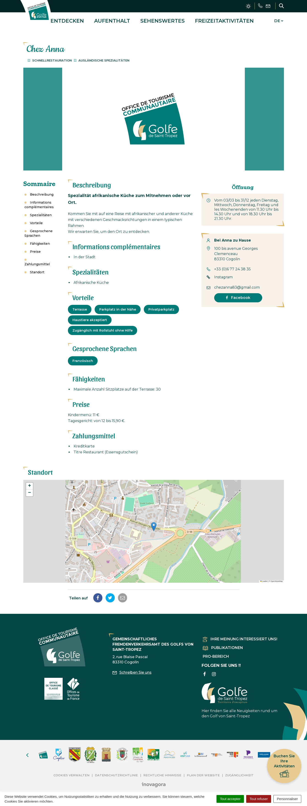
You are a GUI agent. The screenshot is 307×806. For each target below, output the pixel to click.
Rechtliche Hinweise (162, 772)
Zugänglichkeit (239, 772)
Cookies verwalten (71, 772)
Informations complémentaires (39, 201)
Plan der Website (203, 772)
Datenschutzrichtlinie (116, 772)
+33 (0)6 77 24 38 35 (232, 265)
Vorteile (36, 220)
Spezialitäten (41, 212)
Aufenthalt (112, 19)
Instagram (223, 273)
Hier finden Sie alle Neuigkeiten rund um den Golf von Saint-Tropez (239, 697)
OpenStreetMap (277, 578)
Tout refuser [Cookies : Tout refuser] (259, 799)
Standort (37, 269)
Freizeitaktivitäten (224, 19)
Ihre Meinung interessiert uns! (240, 635)
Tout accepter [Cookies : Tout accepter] (230, 799)
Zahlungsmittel (37, 261)
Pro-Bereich (216, 653)
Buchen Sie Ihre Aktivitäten (284, 766)
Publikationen (223, 644)
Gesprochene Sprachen (38, 230)
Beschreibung (41, 191)
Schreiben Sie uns (132, 669)
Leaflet (263, 578)
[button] (154, 523)
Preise (35, 248)
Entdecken (67, 19)
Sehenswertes (162, 19)
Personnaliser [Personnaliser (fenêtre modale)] (287, 799)
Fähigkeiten (40, 240)
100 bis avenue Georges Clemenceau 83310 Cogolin (236, 250)
